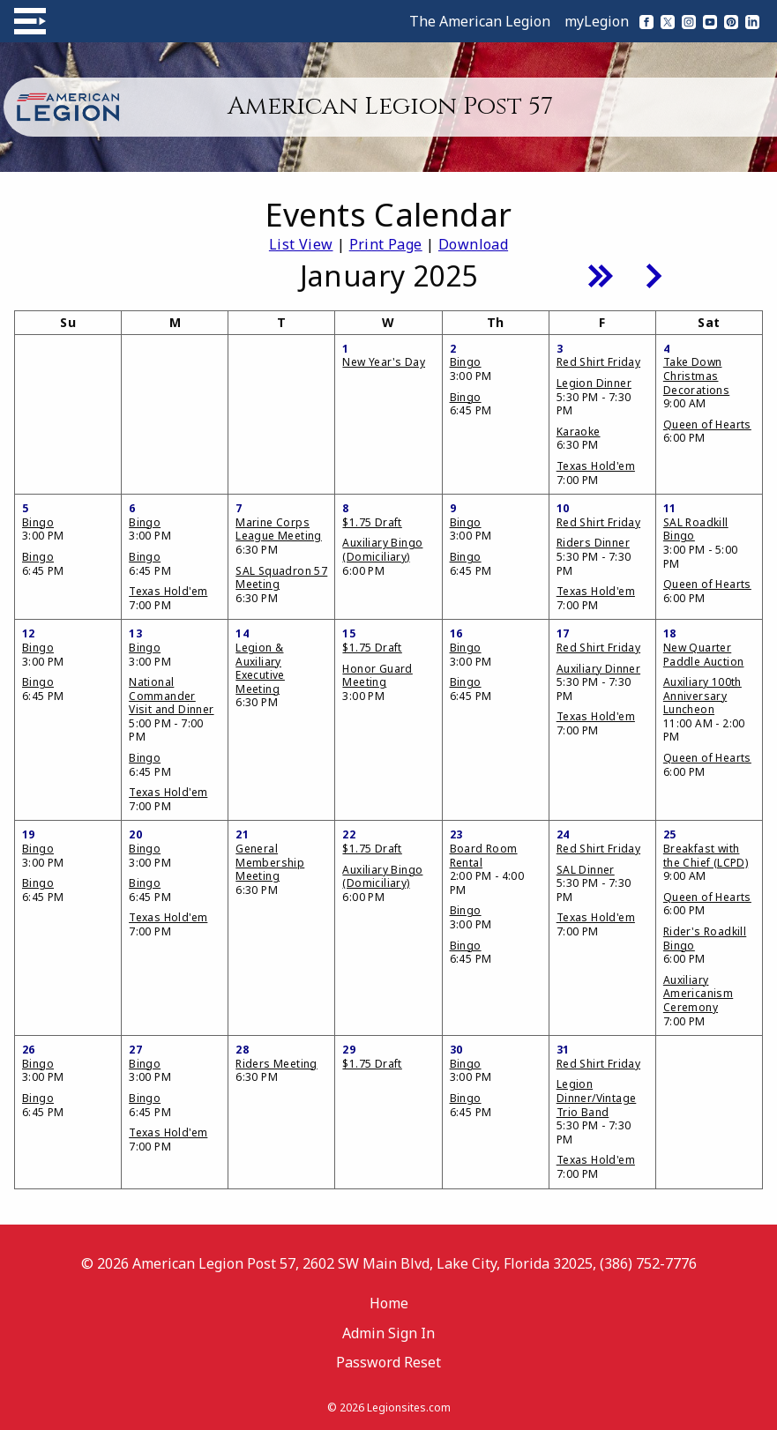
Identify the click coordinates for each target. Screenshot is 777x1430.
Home (389, 1303)
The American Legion (479, 21)
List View (301, 244)
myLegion (596, 21)
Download (473, 244)
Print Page (385, 244)
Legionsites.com (409, 1407)
